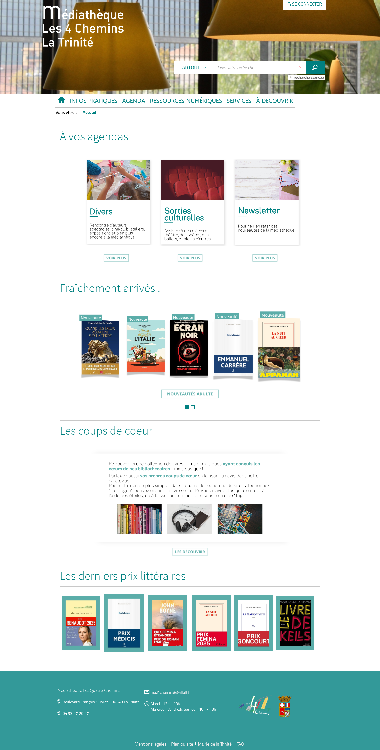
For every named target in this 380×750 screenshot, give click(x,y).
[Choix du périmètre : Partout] (194, 67)
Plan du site (182, 744)
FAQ (240, 744)
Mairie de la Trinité (215, 744)
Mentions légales (150, 744)
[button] (93, 102)
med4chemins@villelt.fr (171, 692)
